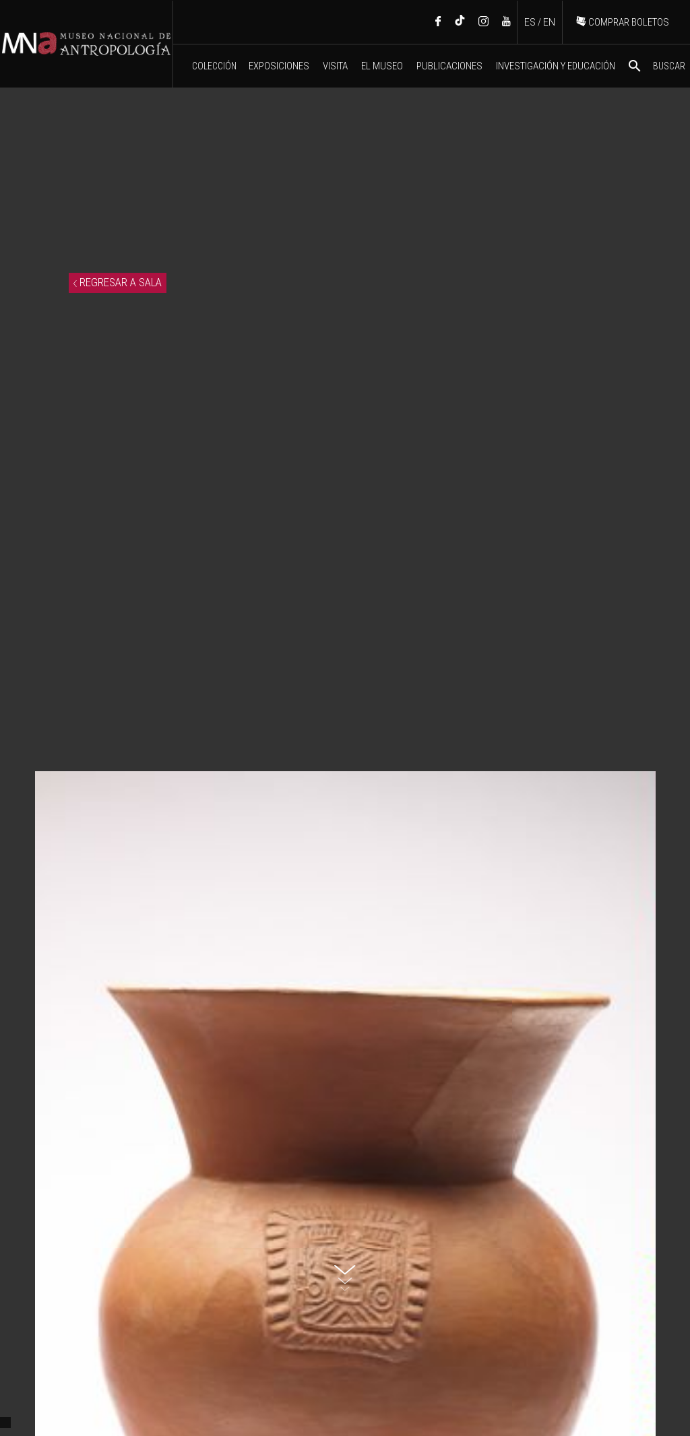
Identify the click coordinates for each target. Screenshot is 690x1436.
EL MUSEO (382, 66)
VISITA (335, 66)
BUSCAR (656, 66)
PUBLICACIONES (449, 66)
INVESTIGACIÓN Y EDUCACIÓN (555, 66)
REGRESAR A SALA (117, 282)
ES (530, 22)
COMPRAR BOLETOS (622, 22)
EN (549, 22)
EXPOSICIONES (279, 66)
